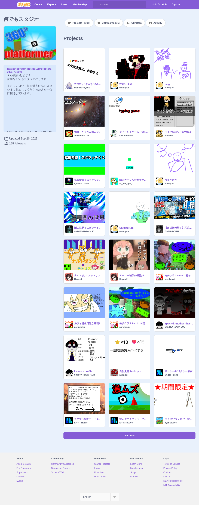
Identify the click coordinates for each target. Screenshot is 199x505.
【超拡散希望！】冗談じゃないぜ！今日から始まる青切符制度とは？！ (179, 227)
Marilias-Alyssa (82, 87)
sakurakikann (126, 135)
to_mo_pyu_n (126, 183)
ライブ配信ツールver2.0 (178, 132)
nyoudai (123, 375)
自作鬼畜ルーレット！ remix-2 (133, 371)
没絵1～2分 (125, 84)
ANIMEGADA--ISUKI (84, 231)
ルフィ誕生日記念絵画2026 (88, 323)
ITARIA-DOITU (172, 231)
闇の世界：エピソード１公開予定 (88, 227)
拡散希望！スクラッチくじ (88, 179)
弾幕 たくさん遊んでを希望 (88, 132)
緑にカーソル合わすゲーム (133, 179)
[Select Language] (99, 497)
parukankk (170, 279)
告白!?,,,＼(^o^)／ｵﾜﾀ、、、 (88, 84)
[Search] (96, 4)
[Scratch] (24, 4)
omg (167, 84)
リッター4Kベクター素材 (178, 371)
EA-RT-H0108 (171, 375)
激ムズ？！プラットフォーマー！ (133, 419)
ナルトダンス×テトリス (87, 275)
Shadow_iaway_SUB (175, 327)
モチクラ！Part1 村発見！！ (133, 323)
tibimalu (169, 135)
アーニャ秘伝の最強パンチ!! (133, 275)
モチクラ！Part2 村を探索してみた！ (179, 275)
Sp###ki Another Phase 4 (179, 323)
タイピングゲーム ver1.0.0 (133, 132)
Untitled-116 (126, 228)
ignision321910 (81, 183)
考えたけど (171, 179)
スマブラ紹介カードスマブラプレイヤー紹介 (88, 419)
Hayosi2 (78, 279)
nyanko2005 (171, 423)
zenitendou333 (81, 135)
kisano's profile (83, 371)
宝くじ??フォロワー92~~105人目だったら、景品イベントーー (179, 419)
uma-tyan (124, 87)
